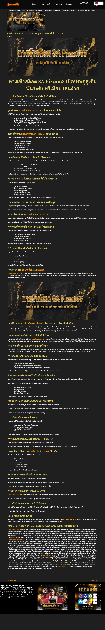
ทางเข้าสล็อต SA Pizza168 (15, 100)
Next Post (94, 580)
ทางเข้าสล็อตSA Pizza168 (31, 110)
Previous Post (12, 580)
